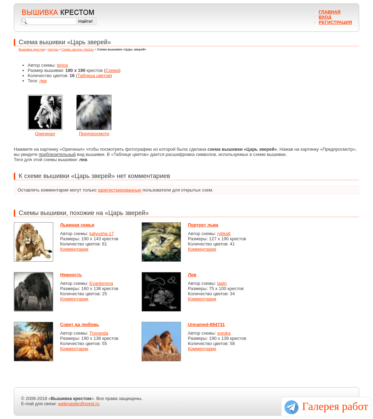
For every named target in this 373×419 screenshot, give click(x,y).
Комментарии (74, 249)
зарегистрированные (119, 190)
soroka (224, 333)
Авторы (53, 49)
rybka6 (224, 233)
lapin (222, 283)
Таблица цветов (94, 75)
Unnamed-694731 (206, 324)
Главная (330, 12)
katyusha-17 (101, 233)
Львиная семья (77, 224)
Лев (192, 274)
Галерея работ (335, 406)
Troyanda (98, 333)
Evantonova (101, 283)
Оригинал (45, 133)
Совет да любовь (79, 324)
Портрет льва (203, 224)
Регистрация (335, 22)
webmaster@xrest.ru (78, 403)
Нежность (71, 274)
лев (43, 80)
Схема (112, 70)
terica (62, 65)
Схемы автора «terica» (77, 49)
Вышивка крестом (32, 49)
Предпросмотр (94, 133)
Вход (325, 17)
